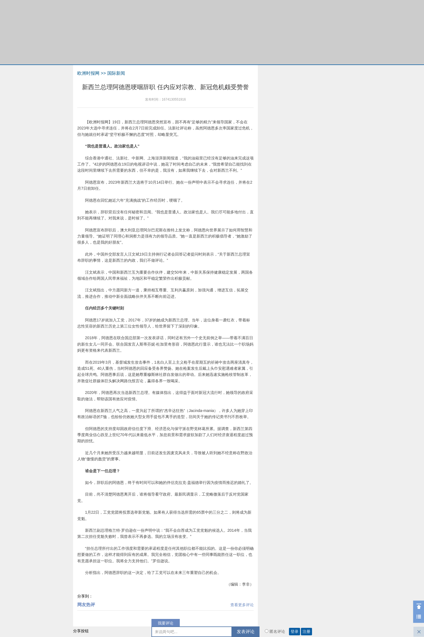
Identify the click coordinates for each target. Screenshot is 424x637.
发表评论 (246, 631)
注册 (306, 631)
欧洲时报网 (88, 73)
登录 (294, 631)
